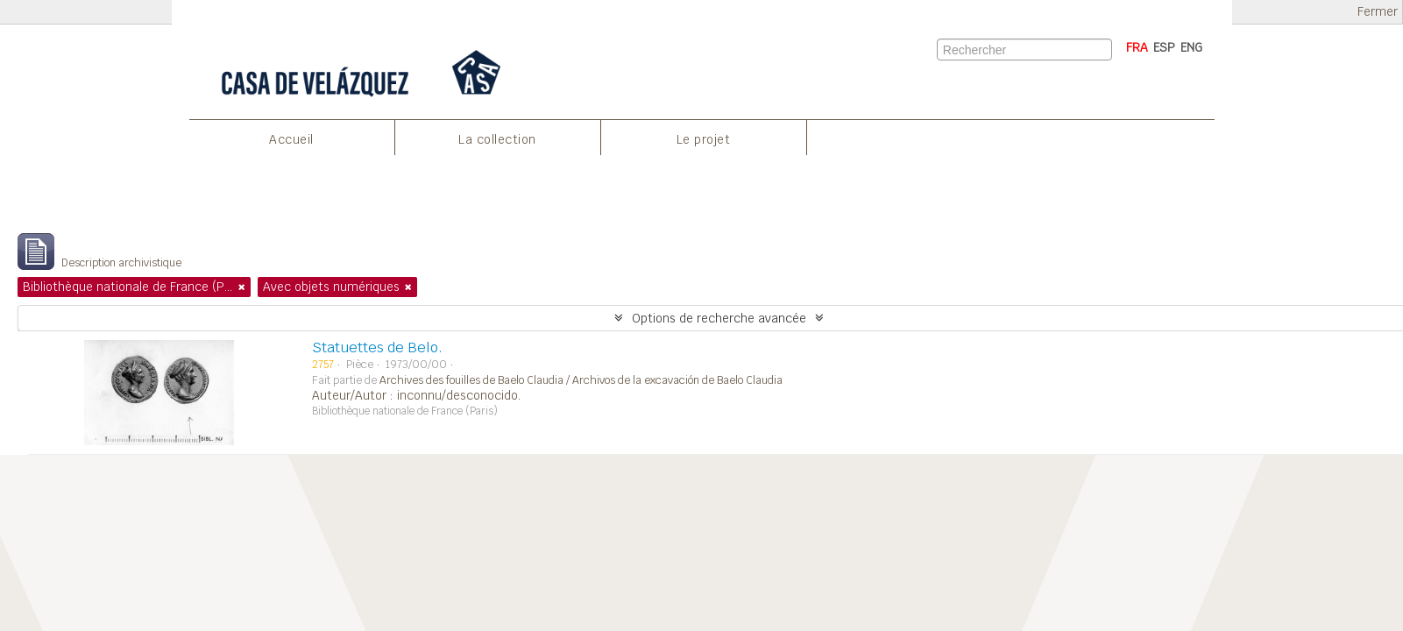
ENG (1191, 47)
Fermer (1377, 11)
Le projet (704, 139)
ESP (1164, 47)
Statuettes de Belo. (377, 347)
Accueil (291, 139)
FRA (1137, 47)
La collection (497, 139)
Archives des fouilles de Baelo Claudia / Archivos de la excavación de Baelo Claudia (581, 380)
